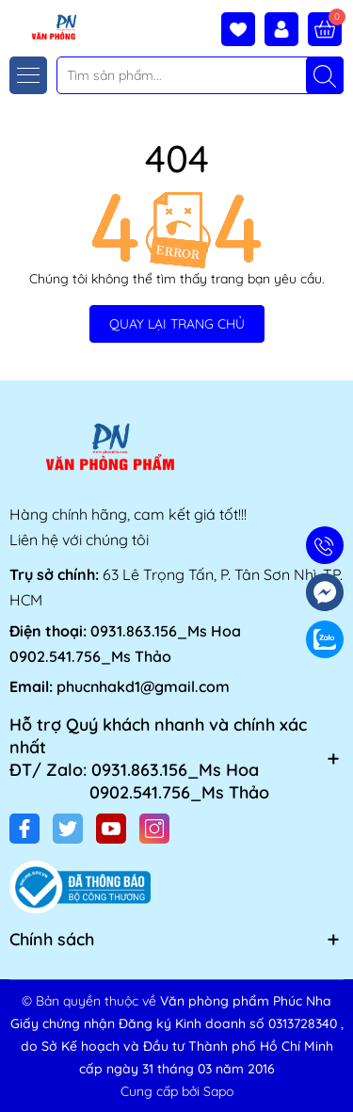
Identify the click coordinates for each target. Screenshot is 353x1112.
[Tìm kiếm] (325, 75)
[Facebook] (24, 829)
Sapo (218, 1091)
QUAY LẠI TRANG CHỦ (177, 323)
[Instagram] (154, 829)
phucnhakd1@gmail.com (143, 686)
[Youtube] (111, 829)
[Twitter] (68, 829)
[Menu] (28, 75)
